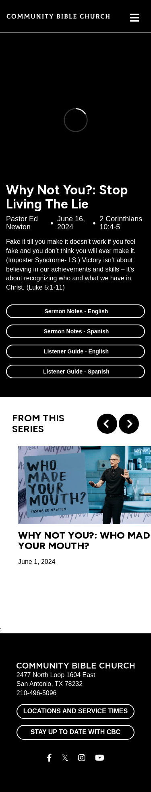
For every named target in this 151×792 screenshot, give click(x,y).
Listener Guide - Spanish (75, 371)
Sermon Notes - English (75, 311)
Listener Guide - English (75, 351)
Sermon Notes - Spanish (75, 331)
